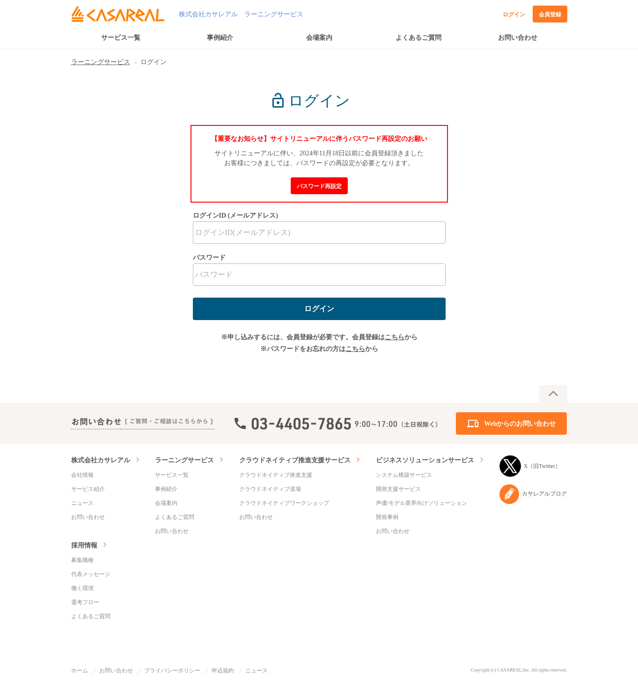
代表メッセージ (90, 574)
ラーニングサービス (100, 62)
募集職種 (82, 560)
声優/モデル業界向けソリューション (421, 503)
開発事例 (387, 517)
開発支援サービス (398, 489)
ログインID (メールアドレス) (235, 215)
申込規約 (223, 670)
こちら (394, 337)
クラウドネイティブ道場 (270, 489)
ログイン (514, 14)
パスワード (209, 257)
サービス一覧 (120, 37)
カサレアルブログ (533, 494)
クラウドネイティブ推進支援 (275, 475)
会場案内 (319, 37)
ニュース (82, 503)
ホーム (79, 670)
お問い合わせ (517, 37)
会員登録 (550, 14)
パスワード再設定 (319, 186)
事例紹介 (220, 37)
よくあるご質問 (418, 37)
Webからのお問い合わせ (520, 423)
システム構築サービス (404, 475)
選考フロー (85, 602)
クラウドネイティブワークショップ (284, 503)
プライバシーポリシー (172, 670)
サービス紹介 (88, 489)
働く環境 (82, 588)
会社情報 (82, 475)
